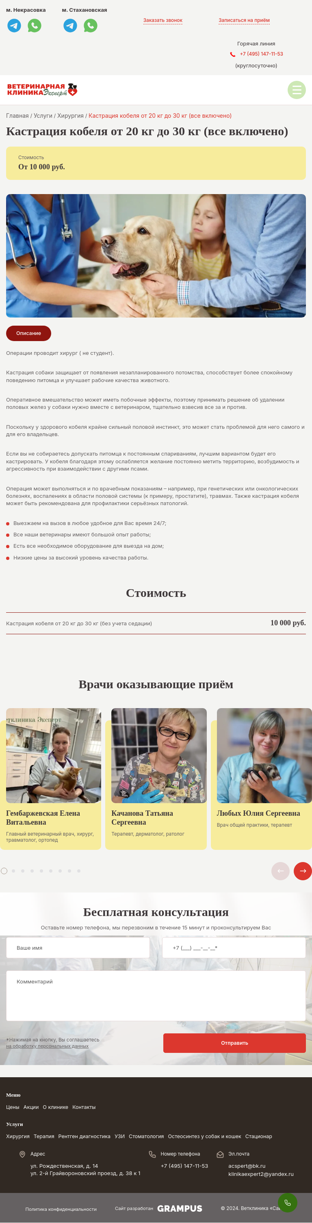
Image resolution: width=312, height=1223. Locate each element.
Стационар (270, 1137)
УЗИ (124, 1137)
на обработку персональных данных (49, 1046)
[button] (4, 871)
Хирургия (18, 1137)
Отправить (274, 1043)
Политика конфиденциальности (60, 1209)
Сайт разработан (160, 1209)
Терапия (45, 1137)
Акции (32, 1107)
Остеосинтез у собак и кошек (213, 1137)
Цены (13, 1107)
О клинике (57, 1107)
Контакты (87, 1107)
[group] (50, 785)
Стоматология (152, 1137)
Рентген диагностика (88, 1137)
